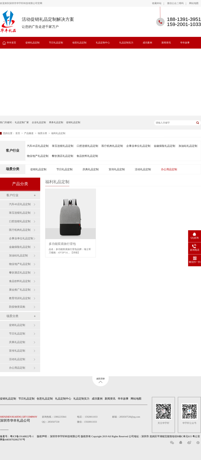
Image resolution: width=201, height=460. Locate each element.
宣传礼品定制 (117, 169)
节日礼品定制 (56, 42)
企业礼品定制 (39, 122)
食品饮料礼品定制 (87, 156)
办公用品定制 (169, 169)
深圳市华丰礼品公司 (20, 418)
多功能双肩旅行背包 (62, 244)
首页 (18, 133)
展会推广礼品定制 (19, 289)
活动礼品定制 (143, 169)
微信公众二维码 (175, 3)
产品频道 (29, 133)
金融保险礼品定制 (164, 145)
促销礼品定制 (32, 42)
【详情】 (75, 252)
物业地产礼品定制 (37, 156)
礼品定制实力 (126, 42)
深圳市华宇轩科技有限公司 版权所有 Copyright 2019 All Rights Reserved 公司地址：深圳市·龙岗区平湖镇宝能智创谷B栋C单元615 (121, 436)
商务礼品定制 (56, 122)
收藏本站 (156, 3)
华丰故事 (185, 42)
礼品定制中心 (103, 42)
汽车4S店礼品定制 (38, 145)
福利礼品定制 (58, 133)
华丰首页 (11, 42)
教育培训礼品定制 (19, 298)
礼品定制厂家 (22, 122)
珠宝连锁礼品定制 (62, 145)
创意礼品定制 (79, 42)
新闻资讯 (166, 42)
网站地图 (193, 3)
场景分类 (43, 133)
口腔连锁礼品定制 (87, 145)
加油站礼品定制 (188, 145)
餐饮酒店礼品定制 (62, 156)
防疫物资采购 (17, 306)
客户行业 (12, 150)
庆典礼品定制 (91, 169)
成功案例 (147, 42)
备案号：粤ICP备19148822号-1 (17, 436)
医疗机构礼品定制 (112, 145)
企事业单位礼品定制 (138, 145)
